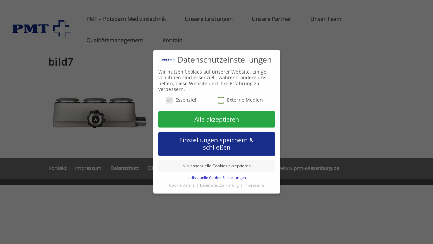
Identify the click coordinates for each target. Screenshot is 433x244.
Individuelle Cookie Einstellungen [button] (216, 173)
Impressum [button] (254, 181)
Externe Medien (240, 95)
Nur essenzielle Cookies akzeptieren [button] (216, 162)
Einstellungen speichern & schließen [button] (216, 139)
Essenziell (182, 95)
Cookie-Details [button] (182, 181)
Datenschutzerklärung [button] (220, 181)
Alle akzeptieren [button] (216, 115)
